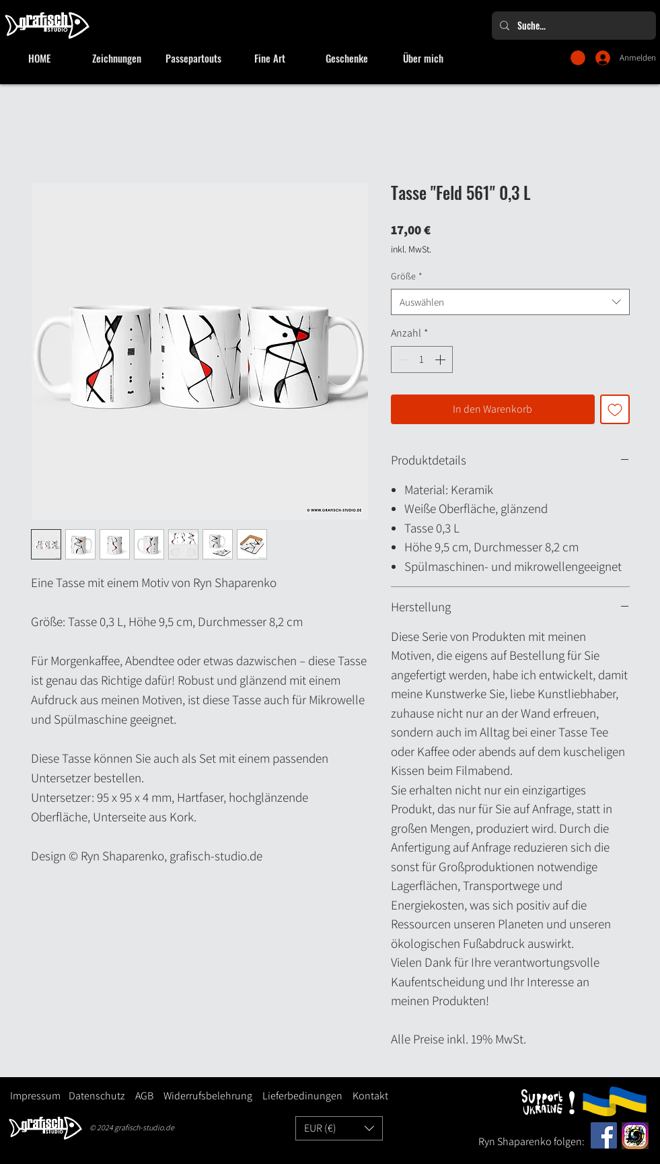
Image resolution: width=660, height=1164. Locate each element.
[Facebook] (604, 1135)
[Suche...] (572, 25)
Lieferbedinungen (297, 1096)
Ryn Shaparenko (516, 1141)
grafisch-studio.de (144, 1127)
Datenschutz (97, 1096)
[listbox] (339, 1128)
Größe (407, 276)
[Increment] (441, 359)
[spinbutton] (422, 359)
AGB (144, 1096)
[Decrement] (402, 359)
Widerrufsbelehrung (207, 1096)
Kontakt (370, 1096)
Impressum (35, 1096)
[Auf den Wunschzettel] (615, 409)
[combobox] (510, 302)
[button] (578, 57)
